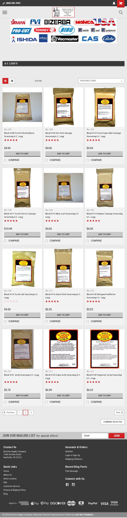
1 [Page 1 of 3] (19, 412)
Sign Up (76, 455)
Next (120, 412)
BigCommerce (58, 515)
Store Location (10, 479)
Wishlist (69, 451)
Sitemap (37, 515)
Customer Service (11, 486)
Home (6, 471)
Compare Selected (112, 422)
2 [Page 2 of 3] (25, 412)
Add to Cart (22, 153)
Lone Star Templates (84, 515)
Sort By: (38, 80)
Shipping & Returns (73, 459)
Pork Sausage (71, 471)
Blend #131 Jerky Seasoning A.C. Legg (21, 375)
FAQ (5, 482)
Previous (9, 412)
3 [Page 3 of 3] (31, 412)
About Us (7, 475)
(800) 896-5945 (11, 3)
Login (67, 455)
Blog (5, 494)
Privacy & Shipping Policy (14, 490)
